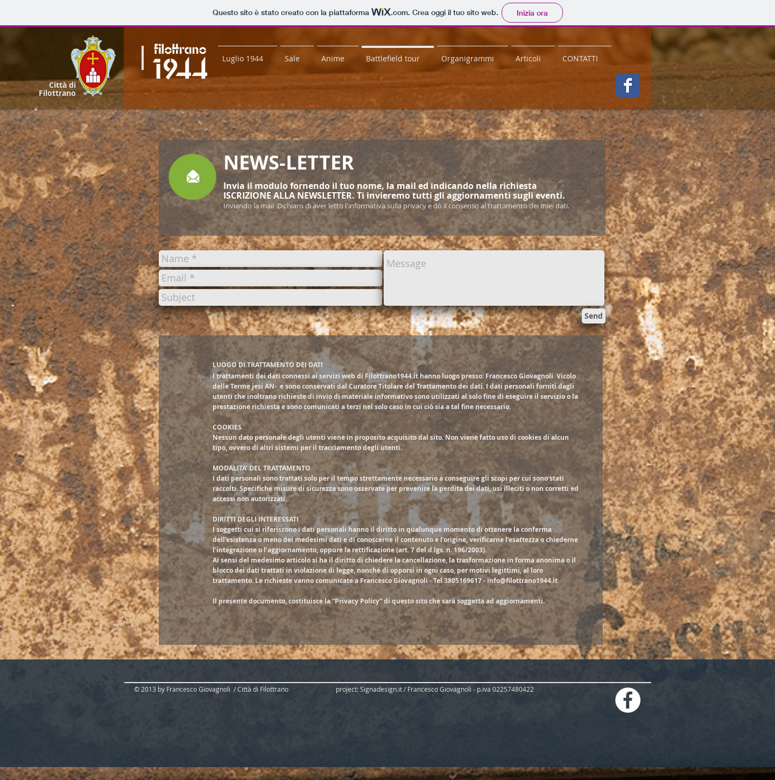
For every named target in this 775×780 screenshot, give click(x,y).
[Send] (593, 316)
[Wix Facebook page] (628, 85)
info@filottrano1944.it (522, 580)
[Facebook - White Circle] (627, 700)
